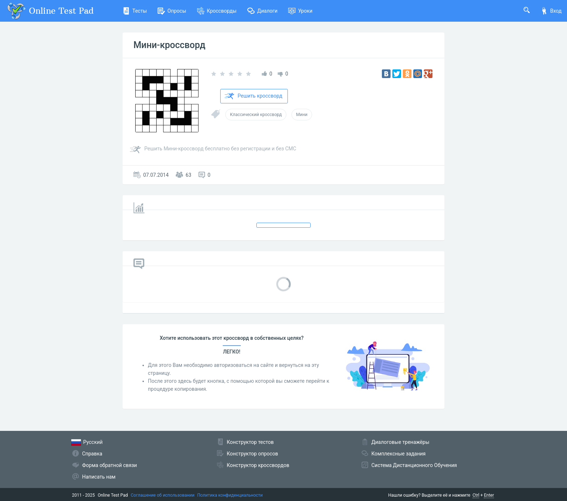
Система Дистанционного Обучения (414, 465)
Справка (92, 454)
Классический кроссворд (256, 114)
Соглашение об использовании (163, 495)
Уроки (300, 10)
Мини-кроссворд (169, 45)
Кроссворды (216, 10)
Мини (301, 114)
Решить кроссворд (253, 96)
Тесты (135, 10)
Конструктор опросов (252, 454)
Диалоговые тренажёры (400, 442)
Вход (551, 10)
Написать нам (98, 477)
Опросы (172, 10)
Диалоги (262, 10)
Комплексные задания (398, 454)
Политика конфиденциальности (230, 495)
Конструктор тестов (250, 442)
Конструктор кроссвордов (258, 465)
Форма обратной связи (109, 465)
